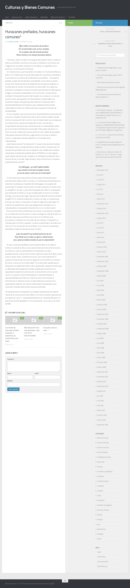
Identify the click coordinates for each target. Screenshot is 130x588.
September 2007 (102, 386)
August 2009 (101, 276)
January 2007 (101, 420)
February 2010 (102, 247)
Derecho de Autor (103, 443)
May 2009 (100, 290)
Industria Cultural (102, 481)
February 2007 (102, 415)
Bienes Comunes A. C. (58, 17)
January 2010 (101, 252)
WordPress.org (102, 566)
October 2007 (101, 381)
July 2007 (100, 396)
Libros (99, 496)
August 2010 (101, 218)
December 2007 (102, 372)
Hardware (100, 476)
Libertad (8, 23)
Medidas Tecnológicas (104, 505)
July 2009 (100, 281)
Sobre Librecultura (31, 17)
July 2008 (100, 338)
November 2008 (102, 319)
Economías (101, 462)
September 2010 (102, 213)
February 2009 (102, 305)
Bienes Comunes (102, 438)
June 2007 (100, 401)
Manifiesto (44, 17)
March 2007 (101, 410)
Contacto (72, 17)
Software (100, 534)
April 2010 (100, 237)
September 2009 (102, 271)
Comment (10, 359)
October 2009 (101, 266)
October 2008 (101, 324)
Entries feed (101, 557)
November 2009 (102, 261)
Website (10, 381)
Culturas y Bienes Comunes (30, 7)
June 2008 (100, 343)
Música (99, 515)
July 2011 (100, 189)
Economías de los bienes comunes (108, 82)
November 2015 (102, 170)
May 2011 (100, 194)
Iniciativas (100, 486)
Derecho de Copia (103, 447)
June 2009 (100, 285)
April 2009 (100, 295)
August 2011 (101, 184)
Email (37, 373)
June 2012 (100, 180)
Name (9, 373)
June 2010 (100, 228)
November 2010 (102, 204)
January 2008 (101, 367)
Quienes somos (17, 17)
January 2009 (101, 309)
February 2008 (102, 362)
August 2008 (101, 333)
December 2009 (102, 257)
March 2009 (101, 300)
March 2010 (101, 242)
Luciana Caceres (13, 42)
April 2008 (100, 353)
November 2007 (102, 377)
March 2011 (101, 199)
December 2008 (102, 314)
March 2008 (101, 357)
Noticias (100, 520)
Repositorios (101, 529)
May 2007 (100, 405)
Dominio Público (102, 452)
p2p (98, 524)
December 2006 (102, 425)
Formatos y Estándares (104, 471)
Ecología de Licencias (104, 457)
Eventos (100, 467)
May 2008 (100, 348)
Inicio (7, 17)
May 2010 (100, 233)
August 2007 (101, 391)
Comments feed (102, 562)
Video (99, 539)
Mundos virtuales (103, 510)
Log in (99, 552)
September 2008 (102, 329)
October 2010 (101, 209)
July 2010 (100, 223)
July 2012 (100, 175)
